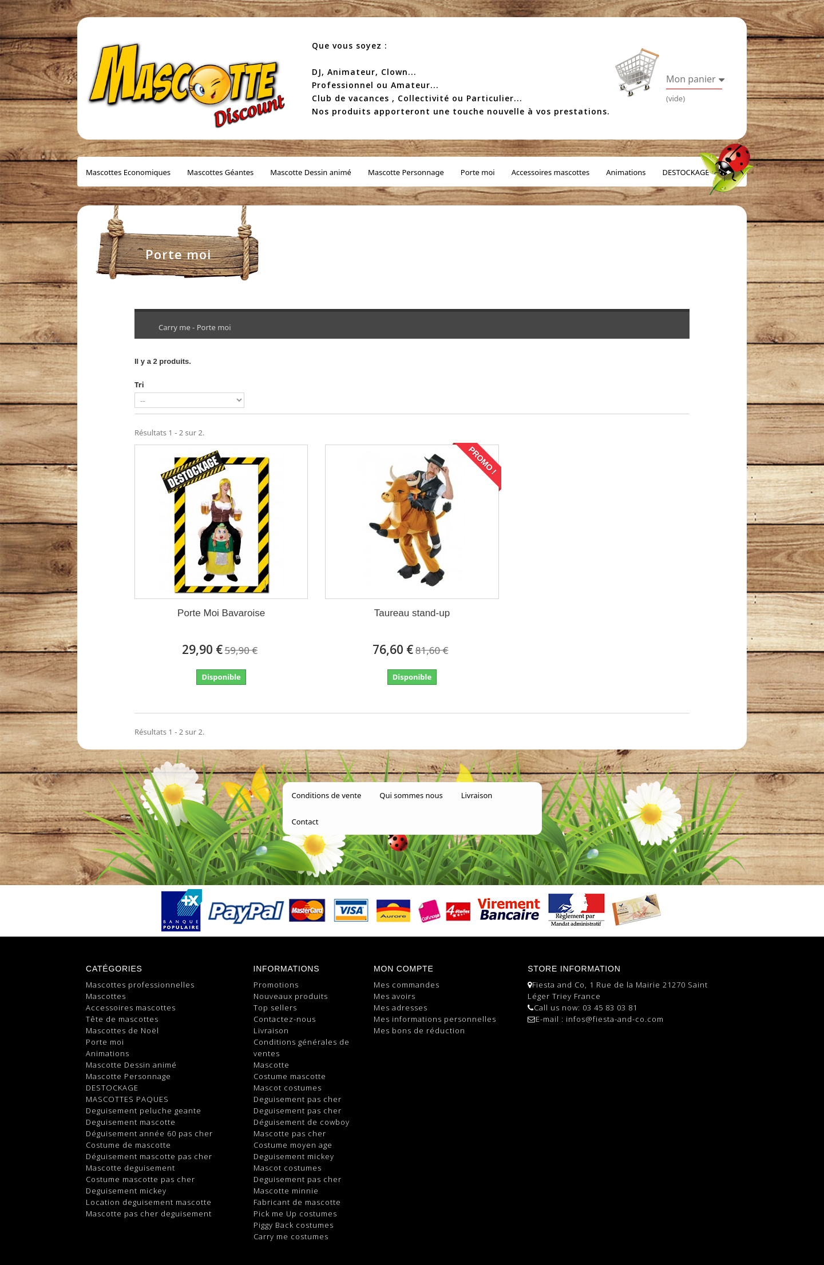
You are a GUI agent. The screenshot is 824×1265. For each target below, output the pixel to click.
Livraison (477, 795)
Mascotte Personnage (406, 172)
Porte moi (478, 172)
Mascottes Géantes (220, 172)
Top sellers (275, 1007)
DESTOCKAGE (686, 172)
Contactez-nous (284, 1019)
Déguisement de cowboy (301, 1122)
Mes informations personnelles (435, 1019)
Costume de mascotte (128, 1145)
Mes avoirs (394, 996)
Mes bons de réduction (419, 1030)
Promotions (276, 985)
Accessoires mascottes (551, 172)
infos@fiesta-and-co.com (615, 1019)
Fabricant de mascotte (297, 1202)
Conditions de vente (327, 795)
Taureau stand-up (412, 613)
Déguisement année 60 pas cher (149, 1133)
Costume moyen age (292, 1145)
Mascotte (271, 1065)
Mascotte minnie (286, 1190)
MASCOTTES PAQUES (127, 1099)
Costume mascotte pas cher (140, 1179)
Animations (625, 172)
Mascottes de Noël (122, 1030)
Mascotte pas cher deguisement (149, 1213)
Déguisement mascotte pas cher (149, 1156)
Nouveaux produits (290, 996)
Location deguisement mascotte (149, 1202)
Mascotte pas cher (289, 1133)
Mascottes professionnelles (140, 985)
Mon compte (403, 968)
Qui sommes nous (410, 795)
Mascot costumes (287, 1087)
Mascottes (106, 996)
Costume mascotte (289, 1076)
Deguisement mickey (126, 1190)
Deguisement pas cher (297, 1099)
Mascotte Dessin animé (310, 172)
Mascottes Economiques (128, 172)
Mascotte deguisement (130, 1168)
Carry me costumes (290, 1236)
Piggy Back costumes (293, 1225)
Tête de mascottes (122, 1019)
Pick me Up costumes (295, 1213)
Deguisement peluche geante (143, 1110)
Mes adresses (400, 1007)
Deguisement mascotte (131, 1122)
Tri (139, 384)
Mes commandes (406, 985)
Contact (305, 821)
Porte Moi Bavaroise (221, 613)
